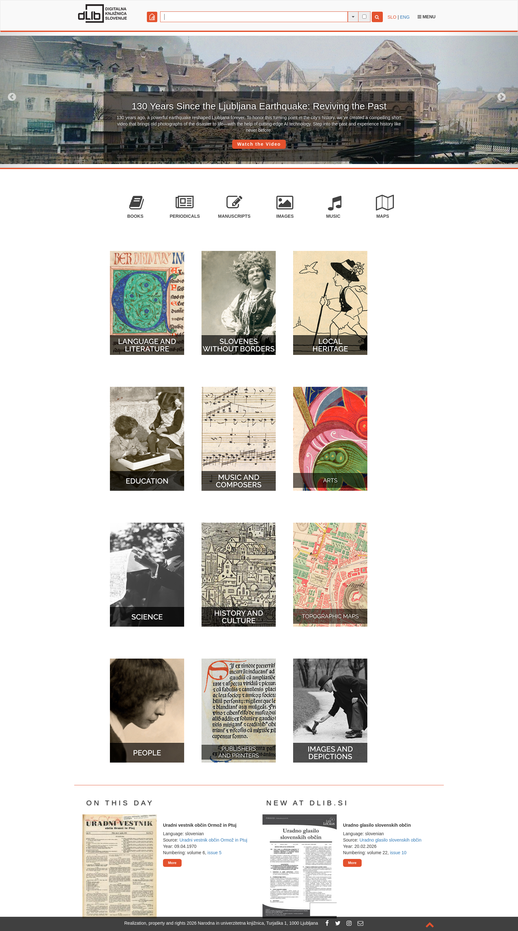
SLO (392, 17)
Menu (427, 16)
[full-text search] (364, 17)
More (172, 863)
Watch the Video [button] (259, 144)
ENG (404, 17)
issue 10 (398, 852)
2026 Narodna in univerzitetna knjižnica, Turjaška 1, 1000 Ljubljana (252, 923)
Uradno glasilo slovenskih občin (390, 840)
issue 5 (214, 852)
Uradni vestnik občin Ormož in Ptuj (213, 840)
